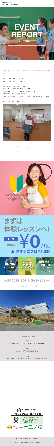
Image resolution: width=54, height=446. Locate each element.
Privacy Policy (28, 438)
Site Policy (36, 438)
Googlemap (20, 438)
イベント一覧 (27, 147)
